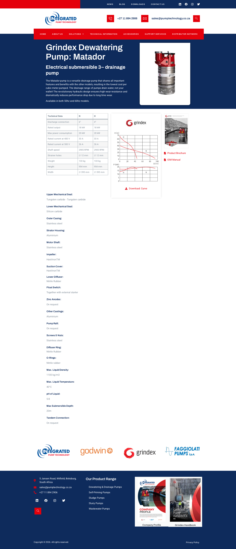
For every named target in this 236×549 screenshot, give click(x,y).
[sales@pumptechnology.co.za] (145, 18)
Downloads (138, 4)
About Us (57, 34)
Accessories (131, 34)
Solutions (76, 34)
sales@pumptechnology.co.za (171, 18)
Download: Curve (138, 188)
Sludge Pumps (96, 498)
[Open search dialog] (196, 18)
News (110, 4)
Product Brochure (176, 153)
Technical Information (103, 34)
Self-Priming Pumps (99, 492)
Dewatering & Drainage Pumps (105, 487)
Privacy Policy (192, 542)
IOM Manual (173, 160)
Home (43, 34)
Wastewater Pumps (99, 509)
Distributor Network (185, 34)
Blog (122, 4)
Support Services (155, 34)
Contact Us (158, 4)
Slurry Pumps (96, 503)
